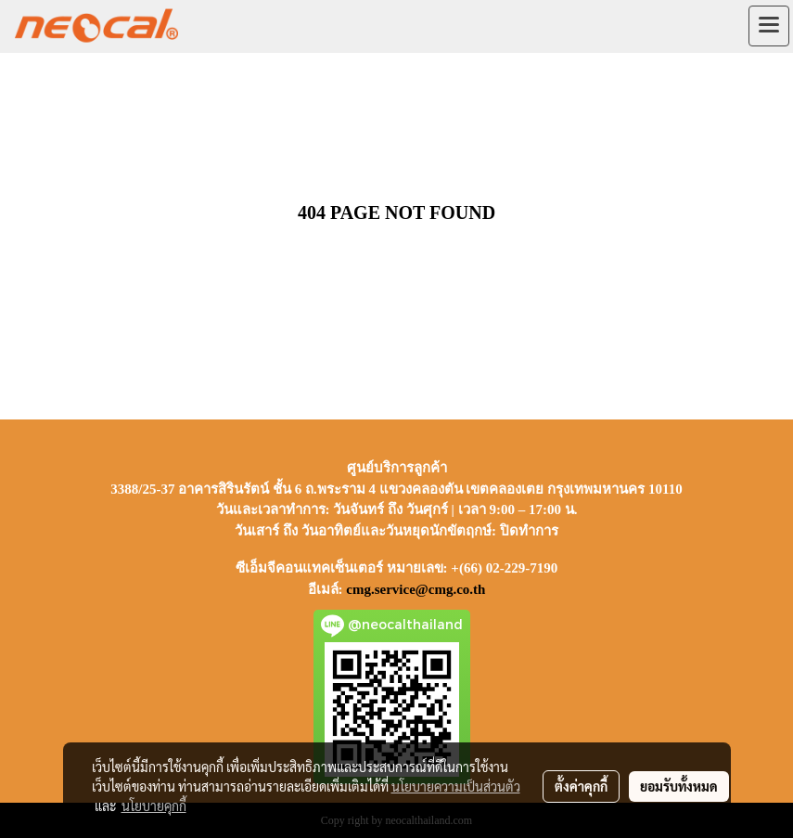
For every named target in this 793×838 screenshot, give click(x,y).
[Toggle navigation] (768, 26)
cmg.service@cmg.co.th (415, 589)
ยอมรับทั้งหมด (679, 786)
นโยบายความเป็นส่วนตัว (455, 786)
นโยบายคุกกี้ (154, 805)
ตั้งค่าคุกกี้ (581, 786)
